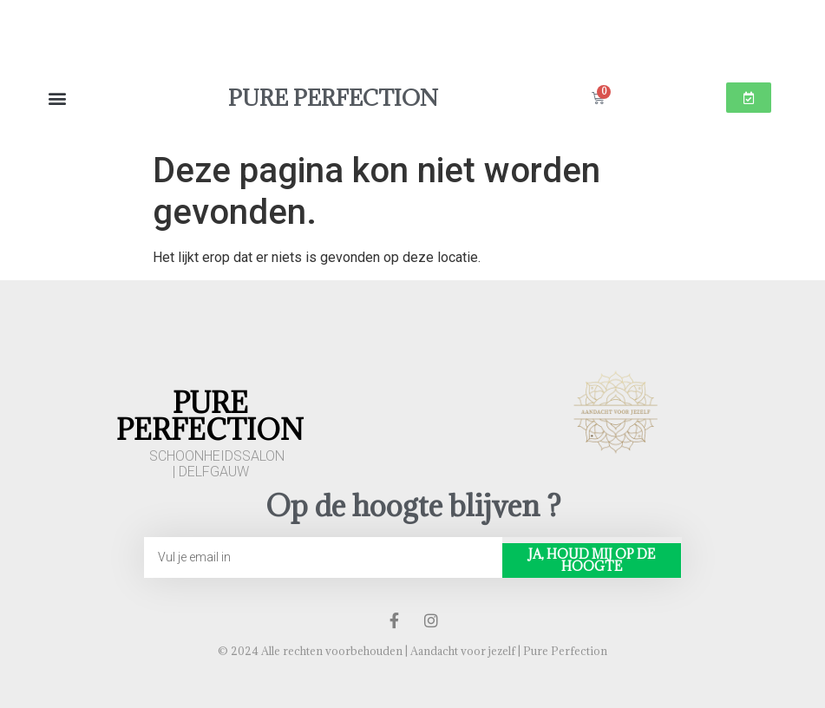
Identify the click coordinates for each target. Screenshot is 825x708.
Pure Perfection (333, 97)
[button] (57, 97)
